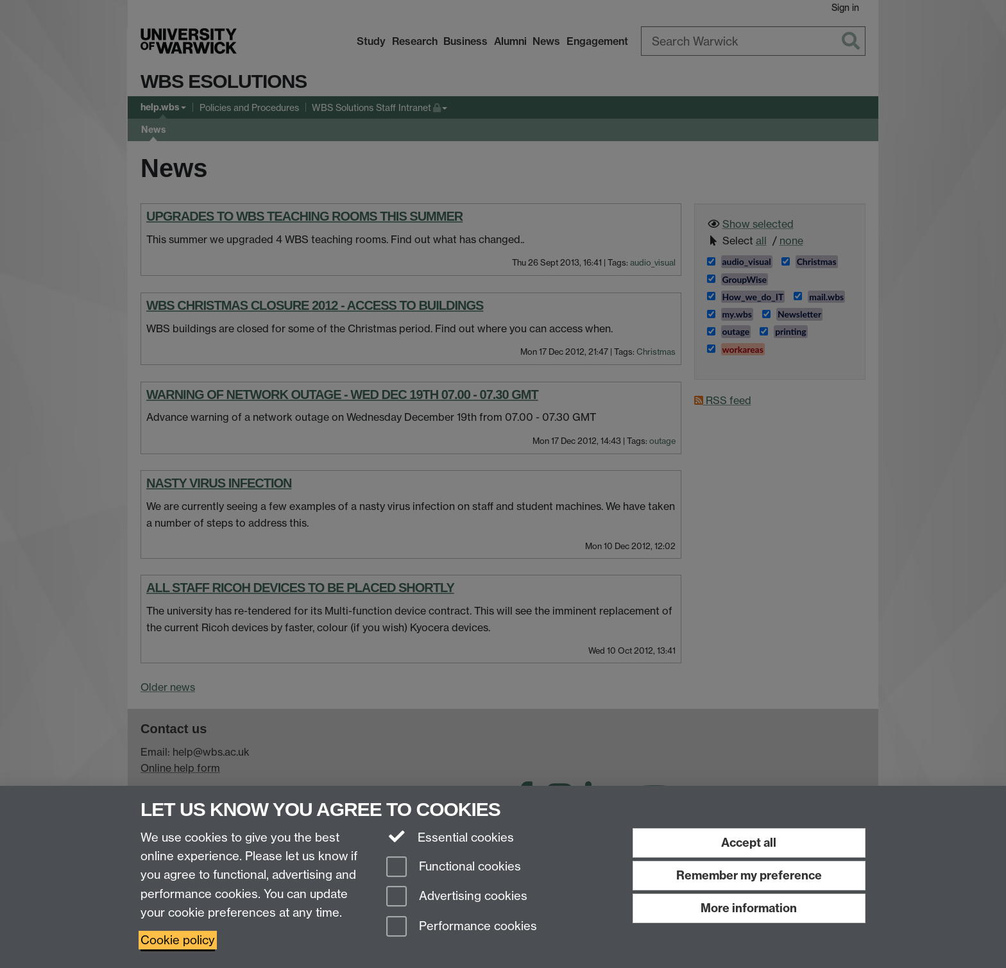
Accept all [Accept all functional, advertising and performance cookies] (748, 842)
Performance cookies (461, 927)
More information (749, 908)
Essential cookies (450, 836)
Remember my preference (749, 875)
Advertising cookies (456, 897)
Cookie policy (178, 940)
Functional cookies (453, 867)
